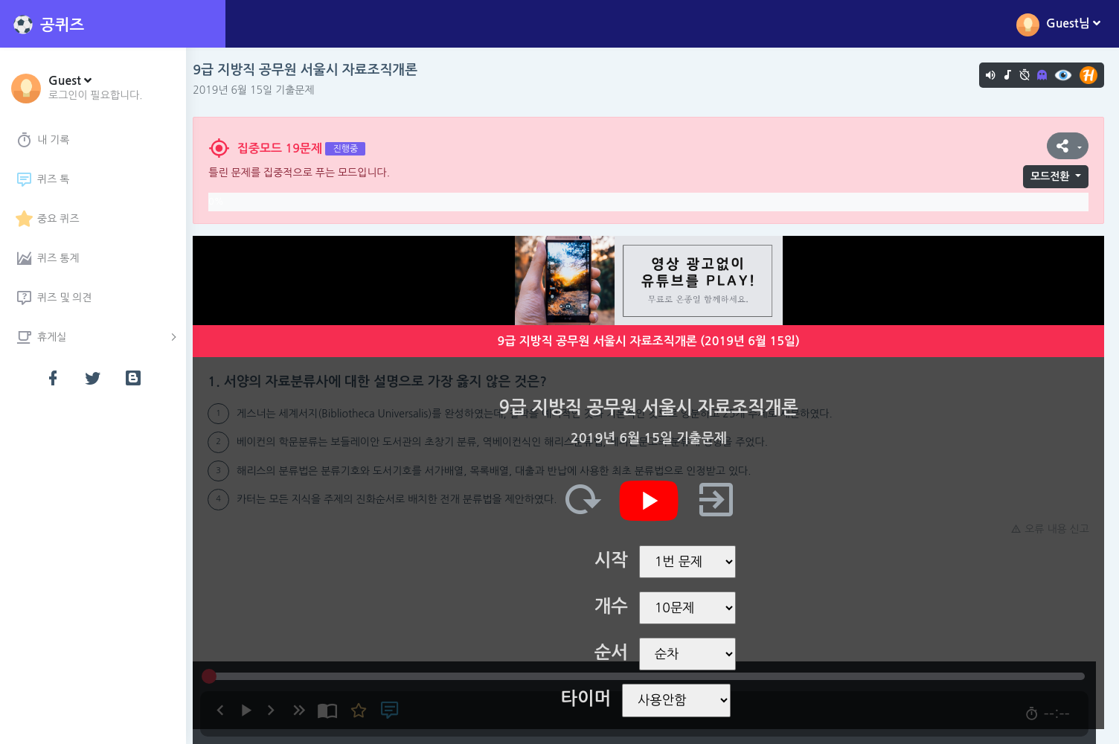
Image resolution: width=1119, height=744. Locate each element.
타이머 (590, 699)
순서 (615, 652)
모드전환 (1050, 176)
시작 (615, 560)
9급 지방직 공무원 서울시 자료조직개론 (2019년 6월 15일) (652, 341)
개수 (615, 606)
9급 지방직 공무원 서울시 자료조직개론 (313, 70)
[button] (95, 87)
